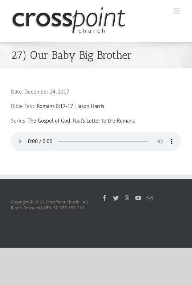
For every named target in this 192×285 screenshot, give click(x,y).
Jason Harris (90, 106)
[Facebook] (104, 198)
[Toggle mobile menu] (177, 11)
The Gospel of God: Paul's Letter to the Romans (81, 120)
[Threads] (127, 198)
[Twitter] (116, 198)
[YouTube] (138, 198)
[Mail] (149, 198)
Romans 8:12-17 (55, 106)
